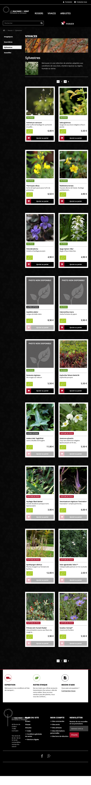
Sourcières (8, 42)
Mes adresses (56, 728)
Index (28, 731)
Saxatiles (7, 53)
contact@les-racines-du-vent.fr (16, 744)
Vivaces (52, 13)
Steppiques (8, 37)
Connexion (67, 2)
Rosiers (39, 13)
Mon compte (57, 717)
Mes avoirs (55, 724)
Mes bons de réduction (59, 736)
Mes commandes (57, 721)
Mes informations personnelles (57, 732)
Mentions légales (32, 739)
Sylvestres (8, 47)
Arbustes (65, 13)
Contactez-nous (80, 2)
